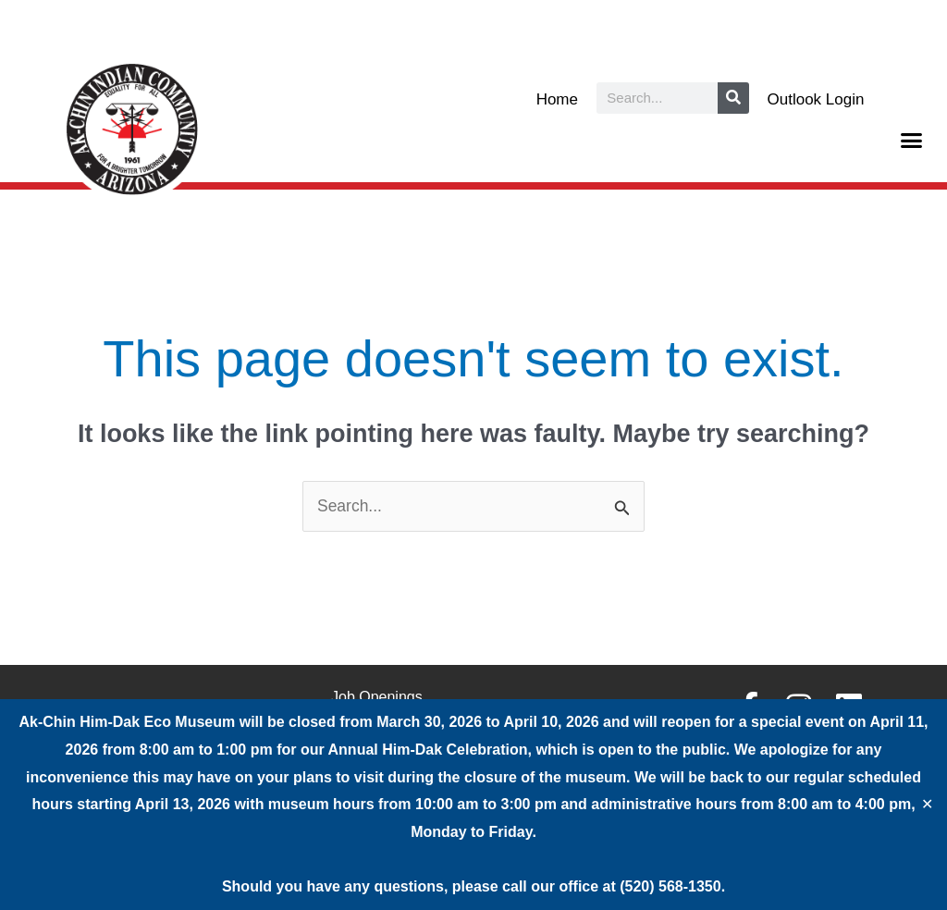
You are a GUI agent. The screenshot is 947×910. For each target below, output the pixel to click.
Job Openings (377, 698)
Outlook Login (816, 99)
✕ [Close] (927, 804)
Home (557, 99)
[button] (911, 140)
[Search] (733, 98)
